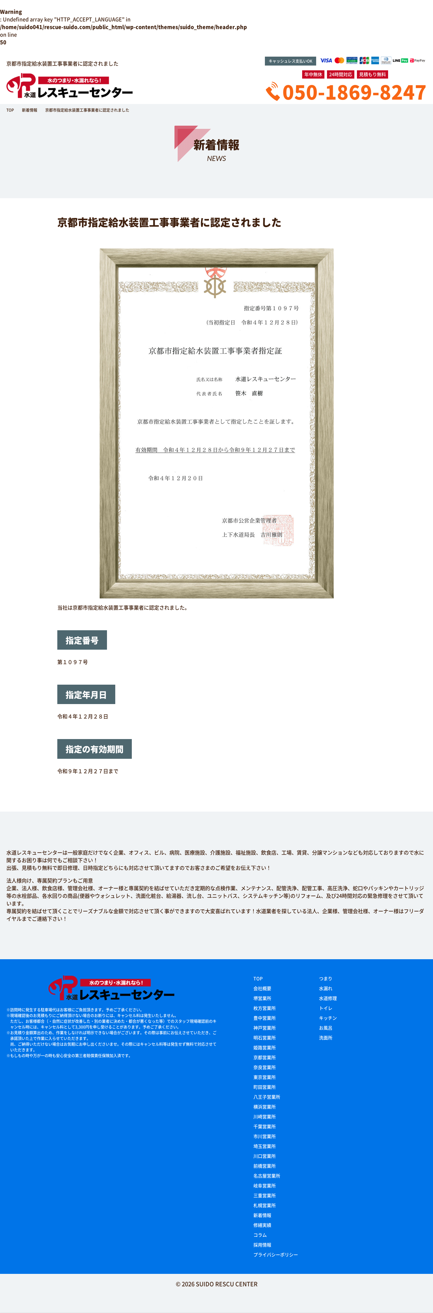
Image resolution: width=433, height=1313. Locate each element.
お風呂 (325, 1027)
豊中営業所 (264, 1018)
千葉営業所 (264, 1126)
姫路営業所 (264, 1047)
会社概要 (262, 988)
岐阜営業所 (264, 1185)
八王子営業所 (266, 1096)
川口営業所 (264, 1156)
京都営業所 (264, 1057)
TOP (258, 978)
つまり (325, 978)
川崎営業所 (264, 1116)
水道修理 (328, 998)
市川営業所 (264, 1136)
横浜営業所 (264, 1106)
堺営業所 (262, 998)
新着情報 (262, 1215)
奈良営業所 (264, 1067)
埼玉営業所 (264, 1146)
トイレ (325, 1008)
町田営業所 (264, 1087)
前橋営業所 (264, 1166)
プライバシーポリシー (275, 1254)
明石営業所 (264, 1037)
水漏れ (325, 988)
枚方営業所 (264, 1008)
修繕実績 (262, 1225)
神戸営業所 (264, 1027)
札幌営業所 (264, 1205)
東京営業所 (264, 1077)
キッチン (328, 1018)
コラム (260, 1235)
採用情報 (262, 1244)
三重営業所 (264, 1195)
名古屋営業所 (266, 1175)
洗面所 (325, 1037)
